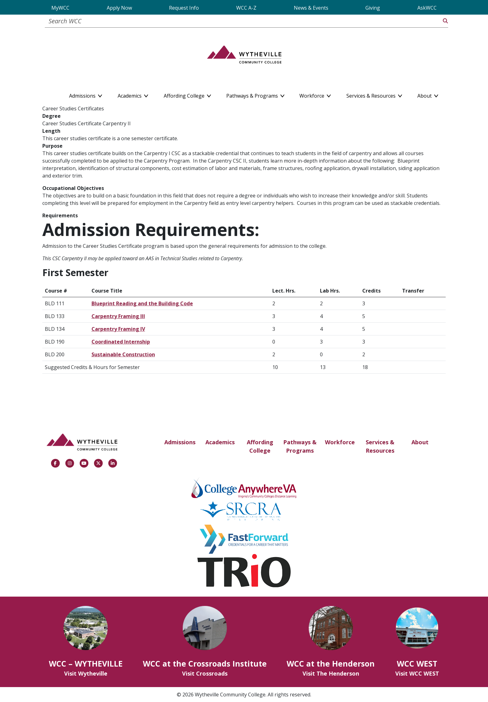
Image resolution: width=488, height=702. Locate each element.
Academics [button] (133, 94)
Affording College (260, 446)
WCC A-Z (246, 7)
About (420, 442)
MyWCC (60, 7)
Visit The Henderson (331, 673)
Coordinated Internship (121, 341)
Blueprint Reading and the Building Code (142, 303)
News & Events (311, 7)
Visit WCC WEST (417, 673)
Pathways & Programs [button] (255, 94)
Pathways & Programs (300, 446)
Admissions (179, 442)
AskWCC (427, 7)
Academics (220, 442)
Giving (372, 7)
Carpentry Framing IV (118, 329)
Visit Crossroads (205, 673)
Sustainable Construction (123, 354)
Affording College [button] (187, 94)
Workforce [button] (315, 94)
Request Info (184, 7)
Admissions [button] (85, 94)
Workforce (340, 442)
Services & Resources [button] (374, 94)
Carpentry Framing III (118, 316)
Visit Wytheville (85, 673)
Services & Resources (380, 446)
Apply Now (119, 7)
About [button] (427, 94)
